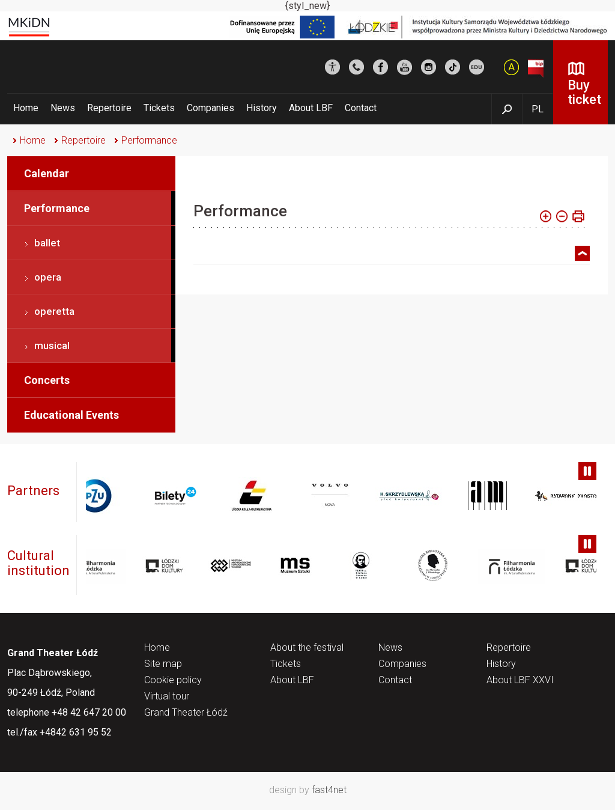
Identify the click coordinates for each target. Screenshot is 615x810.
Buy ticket (584, 92)
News (62, 108)
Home (25, 108)
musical (52, 346)
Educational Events (71, 415)
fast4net (329, 790)
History (261, 108)
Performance (149, 140)
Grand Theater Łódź (186, 713)
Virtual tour (166, 697)
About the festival (307, 648)
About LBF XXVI (520, 680)
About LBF (311, 108)
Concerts (47, 380)
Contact (361, 108)
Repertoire (109, 108)
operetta (54, 311)
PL (538, 109)
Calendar (46, 173)
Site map (163, 664)
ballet (47, 243)
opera (47, 277)
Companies (210, 108)
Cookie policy (173, 680)
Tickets (159, 108)
